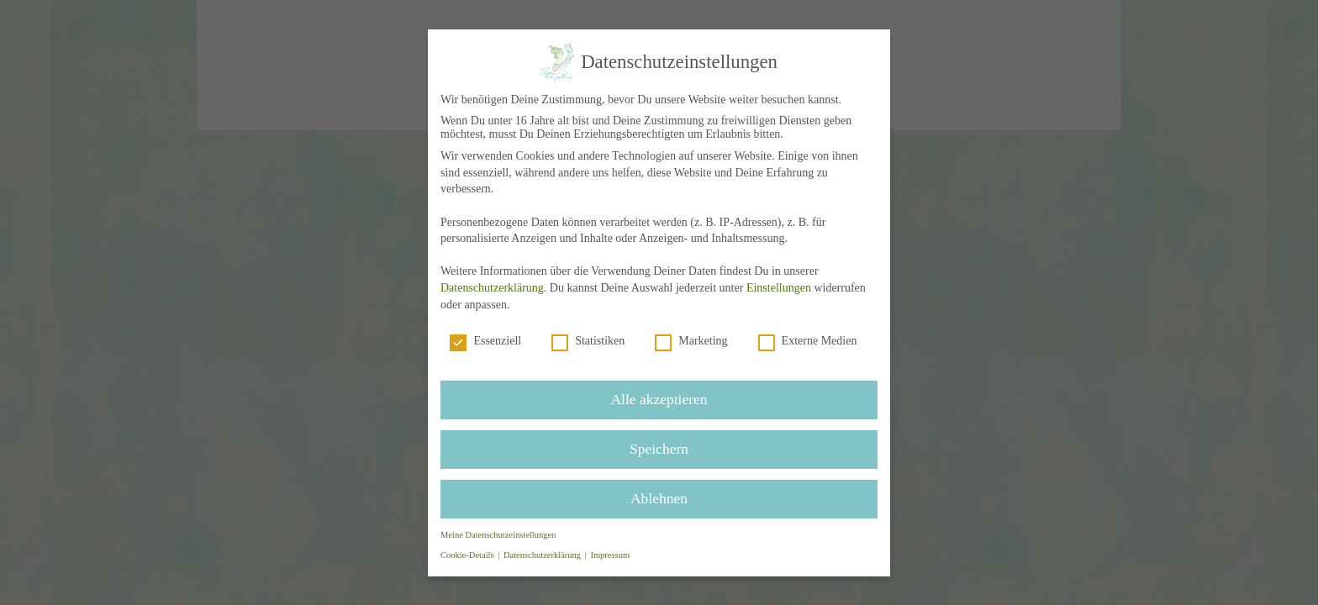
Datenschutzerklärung (493, 287)
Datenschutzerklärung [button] (544, 552)
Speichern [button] (659, 447)
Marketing (691, 341)
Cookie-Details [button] (470, 552)
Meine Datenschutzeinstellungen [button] (499, 532)
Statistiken (588, 341)
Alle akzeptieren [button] (659, 398)
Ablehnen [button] (658, 495)
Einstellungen (777, 287)
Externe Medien (806, 341)
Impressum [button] (610, 552)
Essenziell (487, 341)
